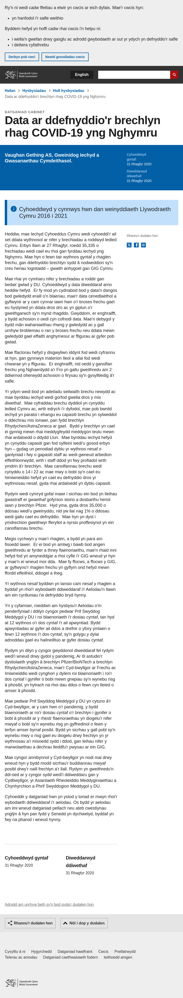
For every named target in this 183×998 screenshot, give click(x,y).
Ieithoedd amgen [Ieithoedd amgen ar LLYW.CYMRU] (118, 957)
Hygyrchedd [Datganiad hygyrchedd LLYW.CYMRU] (41, 952)
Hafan (10, 91)
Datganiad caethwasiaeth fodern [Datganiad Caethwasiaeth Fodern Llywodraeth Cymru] (70, 957)
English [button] (82, 75)
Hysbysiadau (34, 91)
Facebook (136, 245)
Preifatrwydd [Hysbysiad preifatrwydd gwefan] (125, 952)
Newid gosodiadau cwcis (65, 57)
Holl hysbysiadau (68, 91)
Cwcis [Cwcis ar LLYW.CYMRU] (103, 952)
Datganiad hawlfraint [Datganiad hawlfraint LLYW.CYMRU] (75, 952)
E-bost (143, 245)
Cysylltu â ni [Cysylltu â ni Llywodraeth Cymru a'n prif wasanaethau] (15, 952)
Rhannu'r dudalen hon (33, 923)
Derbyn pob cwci (22, 57)
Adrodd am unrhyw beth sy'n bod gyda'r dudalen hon (49, 904)
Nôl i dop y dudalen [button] (87, 923)
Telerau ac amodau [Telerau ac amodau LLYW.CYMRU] (21, 957)
